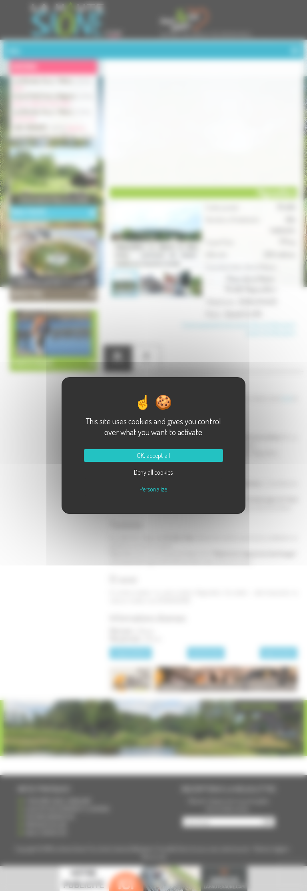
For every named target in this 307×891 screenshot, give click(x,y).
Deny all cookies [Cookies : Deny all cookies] (153, 472)
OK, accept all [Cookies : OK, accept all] (153, 455)
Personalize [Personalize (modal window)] (153, 489)
